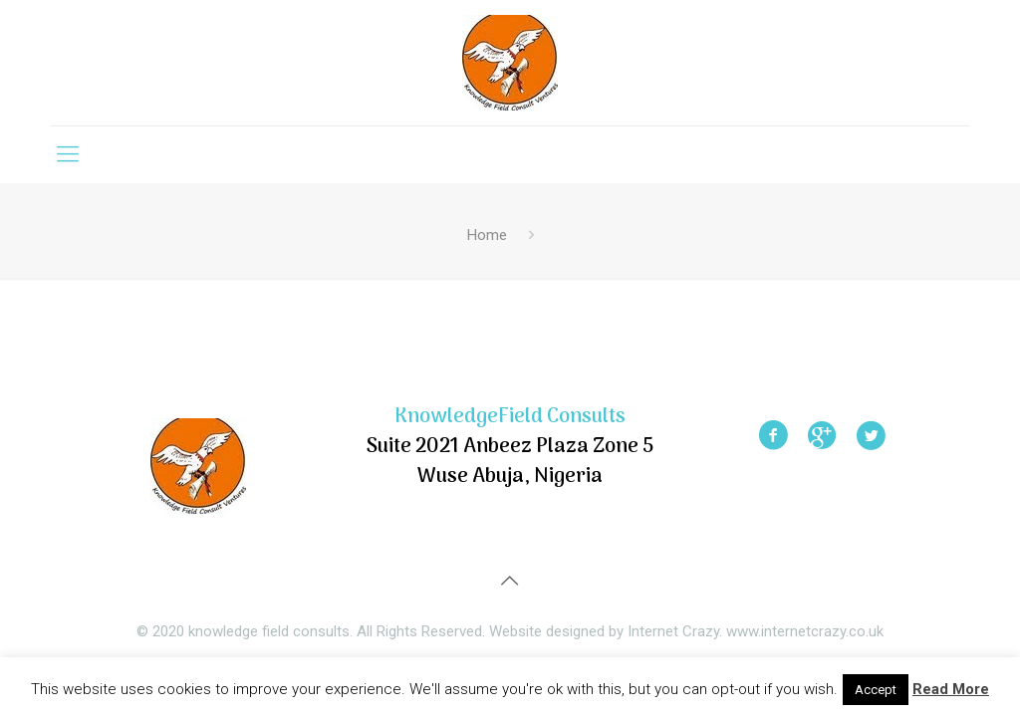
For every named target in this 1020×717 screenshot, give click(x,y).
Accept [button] (875, 689)
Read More (950, 689)
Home (487, 235)
